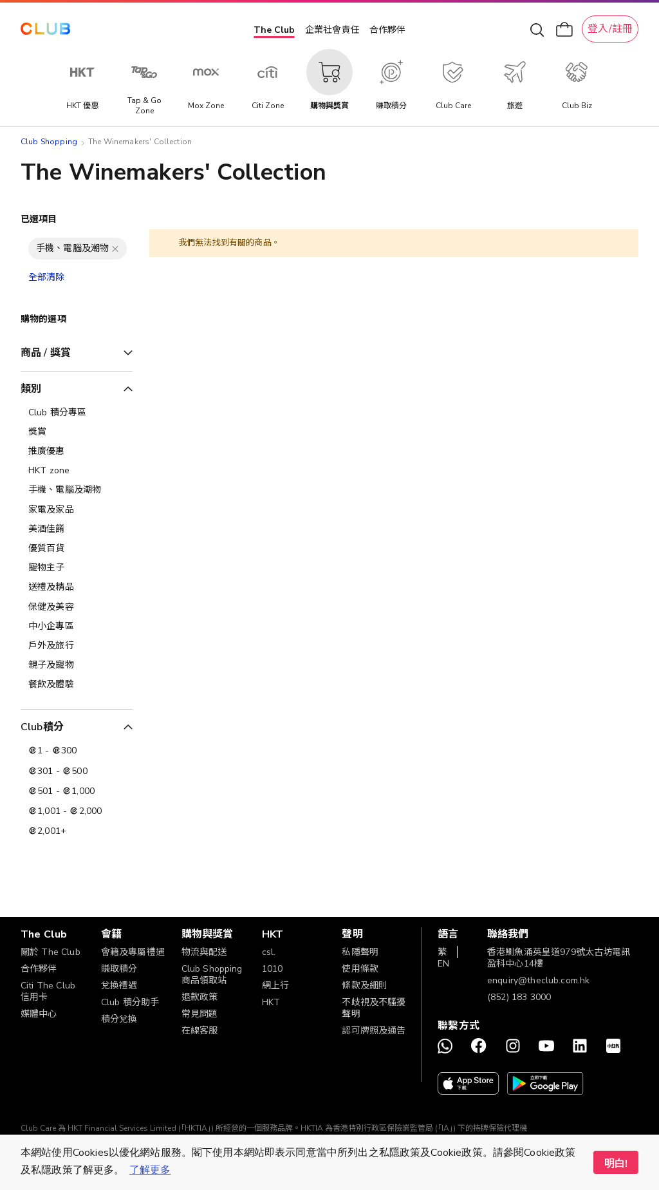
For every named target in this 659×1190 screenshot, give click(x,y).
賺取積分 (119, 969)
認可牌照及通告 (373, 1031)
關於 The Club (50, 952)
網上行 (275, 985)
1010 (272, 969)
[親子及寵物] (76, 665)
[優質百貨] (76, 548)
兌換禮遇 (119, 985)
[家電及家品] (76, 510)
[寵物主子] (76, 568)
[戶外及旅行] (76, 646)
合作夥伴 (387, 30)
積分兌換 (119, 1019)
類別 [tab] (31, 389)
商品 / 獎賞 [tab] (46, 353)
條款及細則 (364, 985)
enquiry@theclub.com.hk (538, 980)
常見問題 (199, 1014)
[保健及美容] (76, 607)
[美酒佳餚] (76, 529)
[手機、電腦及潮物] (76, 490)
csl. (269, 952)
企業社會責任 (332, 30)
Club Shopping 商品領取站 (212, 975)
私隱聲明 (360, 952)
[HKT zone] (76, 471)
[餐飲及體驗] (76, 684)
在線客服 (199, 1031)
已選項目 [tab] (39, 219)
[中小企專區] (76, 626)
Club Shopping (49, 142)
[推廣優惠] (76, 451)
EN (443, 964)
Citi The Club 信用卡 (48, 991)
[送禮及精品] (76, 587)
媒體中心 (39, 1014)
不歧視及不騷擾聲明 (373, 1008)
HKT (271, 1002)
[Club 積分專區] (76, 413)
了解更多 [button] (150, 1170)
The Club (274, 30)
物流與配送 (204, 952)
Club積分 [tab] (42, 727)
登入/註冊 (610, 29)
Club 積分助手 (130, 1002)
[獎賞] (76, 432)
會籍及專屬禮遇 (133, 952)
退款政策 (199, 997)
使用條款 (360, 969)
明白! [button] (615, 1164)
